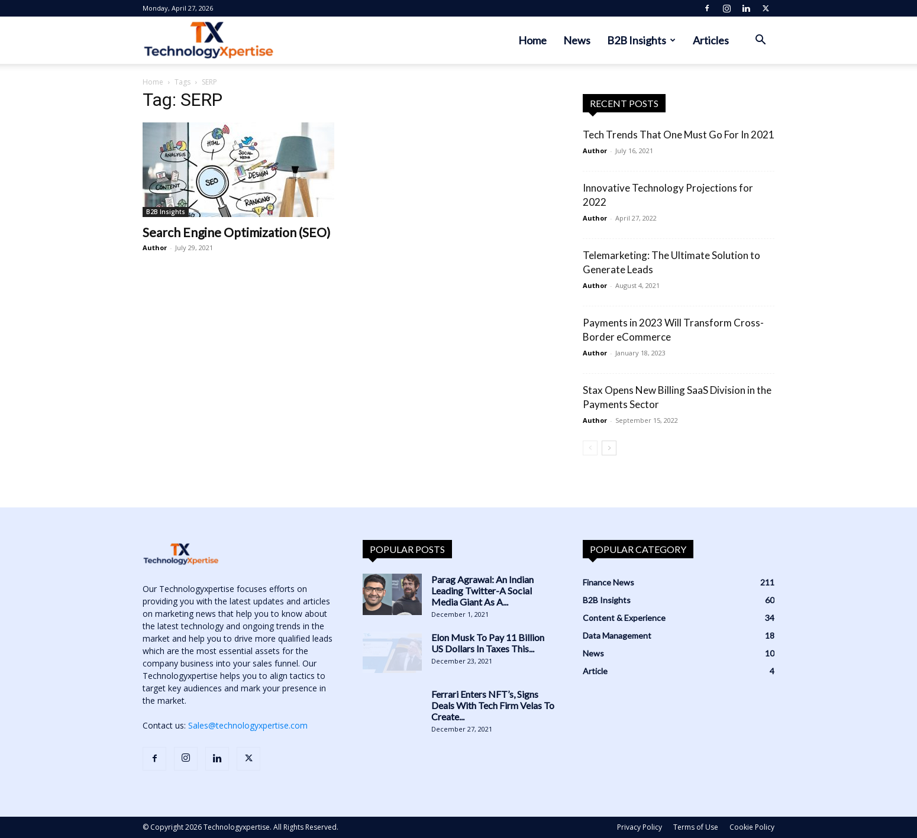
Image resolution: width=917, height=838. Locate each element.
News (576, 40)
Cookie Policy (751, 827)
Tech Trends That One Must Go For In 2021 (678, 134)
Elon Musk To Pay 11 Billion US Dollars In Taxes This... (487, 643)
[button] (760, 41)
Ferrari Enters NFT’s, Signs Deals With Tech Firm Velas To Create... (492, 705)
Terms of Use (695, 827)
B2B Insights (641, 40)
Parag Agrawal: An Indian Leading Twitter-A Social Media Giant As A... (482, 590)
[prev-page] (590, 448)
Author (155, 247)
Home (532, 40)
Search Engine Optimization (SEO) (236, 232)
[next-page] (609, 448)
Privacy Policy (639, 827)
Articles (711, 40)
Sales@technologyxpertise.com (248, 725)
